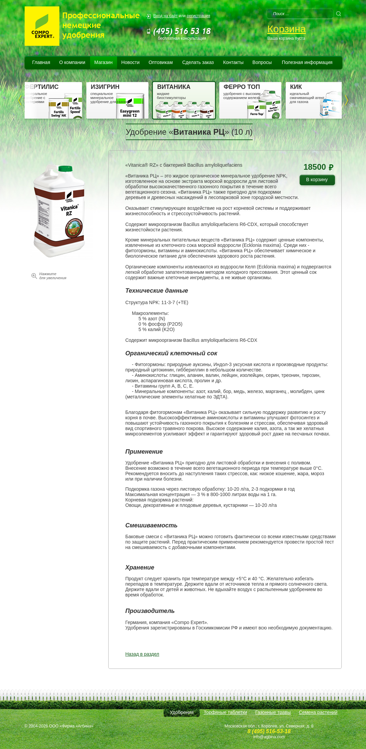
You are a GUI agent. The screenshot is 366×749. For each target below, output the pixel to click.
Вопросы (262, 62)
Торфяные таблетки (225, 712)
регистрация (198, 15)
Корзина (287, 28)
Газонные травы (273, 712)
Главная (41, 62)
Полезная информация (307, 62)
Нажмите (52, 276)
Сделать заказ (198, 62)
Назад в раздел (142, 654)
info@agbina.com (269, 737)
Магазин (103, 62)
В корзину (319, 180)
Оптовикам (160, 62)
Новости (130, 62)
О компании (72, 62)
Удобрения (181, 712)
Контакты (233, 62)
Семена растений (318, 712)
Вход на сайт (165, 15)
